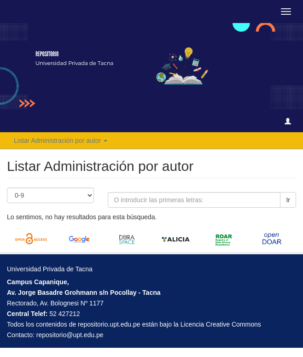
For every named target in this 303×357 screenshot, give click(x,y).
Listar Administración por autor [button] (60, 140)
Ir (288, 200)
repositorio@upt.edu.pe (70, 335)
